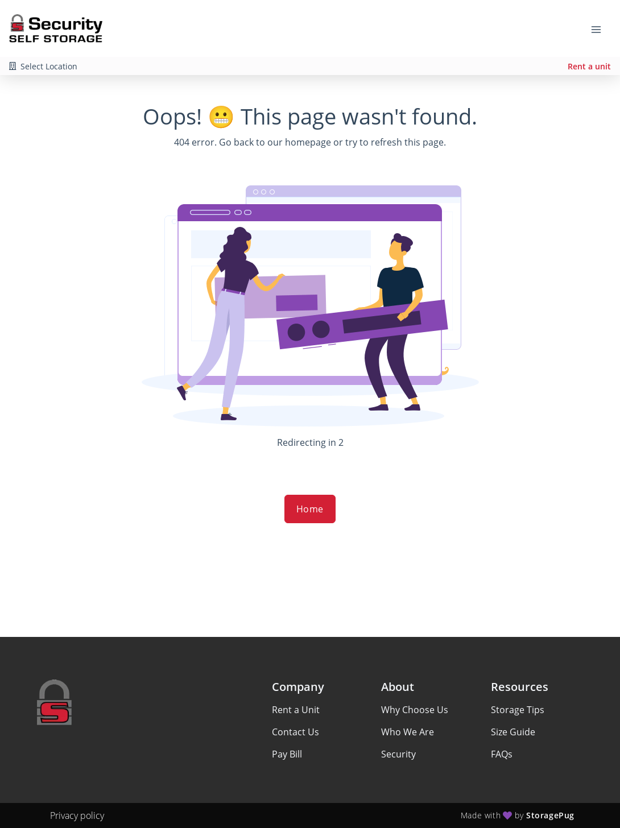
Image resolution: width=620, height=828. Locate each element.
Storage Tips (517, 709)
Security (398, 754)
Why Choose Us (414, 709)
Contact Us (295, 732)
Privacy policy (77, 815)
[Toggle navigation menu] (600, 28)
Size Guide (513, 732)
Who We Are (407, 732)
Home (310, 509)
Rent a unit (589, 66)
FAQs (501, 754)
